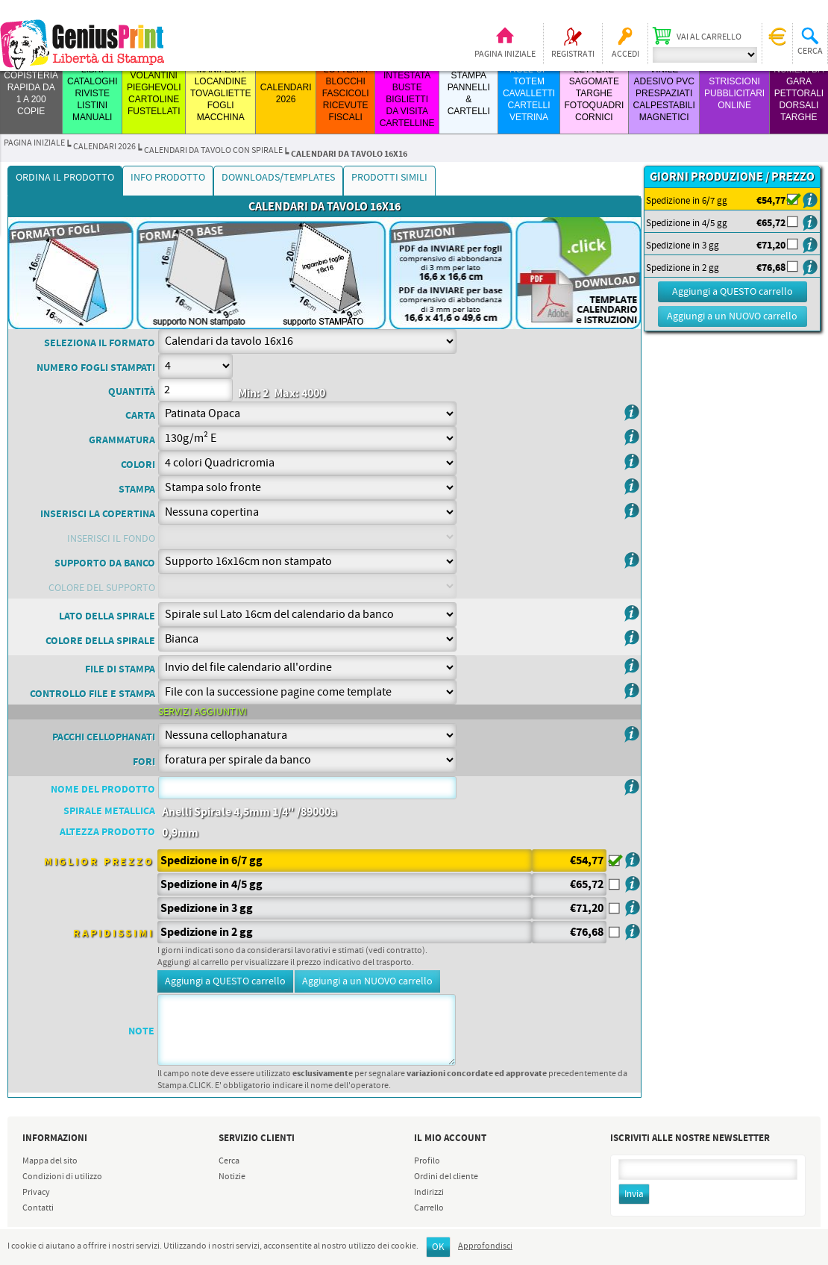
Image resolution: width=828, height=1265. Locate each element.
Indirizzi (429, 1193)
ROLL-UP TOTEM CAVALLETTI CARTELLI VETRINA (529, 93)
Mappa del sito (50, 1161)
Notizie (232, 1177)
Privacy (36, 1193)
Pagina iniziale (505, 54)
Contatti (38, 1208)
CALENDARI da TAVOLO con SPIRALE (213, 151)
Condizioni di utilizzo (62, 1177)
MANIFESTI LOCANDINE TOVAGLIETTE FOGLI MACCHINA (220, 93)
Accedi (625, 54)
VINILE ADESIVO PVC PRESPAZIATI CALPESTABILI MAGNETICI (664, 93)
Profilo (427, 1161)
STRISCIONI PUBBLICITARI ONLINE (734, 93)
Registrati (573, 54)
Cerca (229, 1161)
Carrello (429, 1208)
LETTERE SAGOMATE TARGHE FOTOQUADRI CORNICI (594, 93)
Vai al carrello (709, 37)
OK (438, 1247)
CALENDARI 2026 (104, 147)
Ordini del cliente (446, 1177)
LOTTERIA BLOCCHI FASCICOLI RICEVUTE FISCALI (345, 93)
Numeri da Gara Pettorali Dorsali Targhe (799, 93)
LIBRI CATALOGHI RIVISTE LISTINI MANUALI (92, 93)
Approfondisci (485, 1246)
